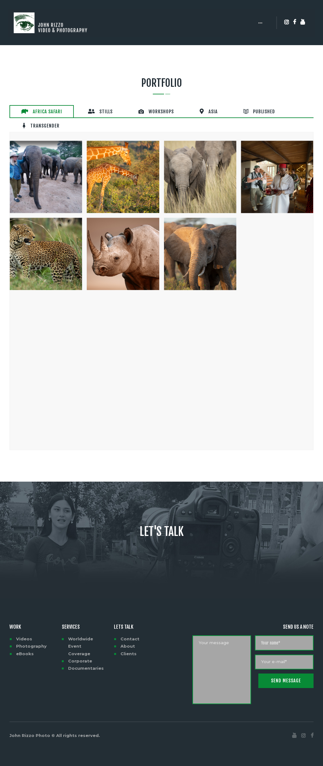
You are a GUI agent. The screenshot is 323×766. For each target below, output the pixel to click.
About (127, 640)
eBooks (25, 647)
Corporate (80, 655)
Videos (24, 633)
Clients (128, 647)
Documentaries (86, 662)
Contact (129, 633)
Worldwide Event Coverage (80, 640)
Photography (31, 640)
